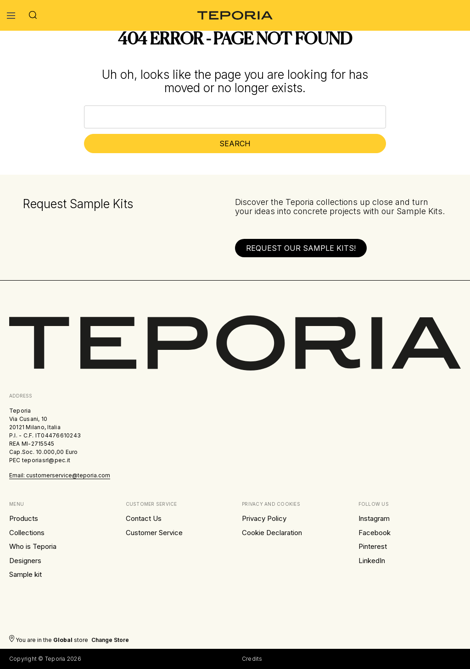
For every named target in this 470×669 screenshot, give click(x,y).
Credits (252, 658)
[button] (301, 248)
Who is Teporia (32, 546)
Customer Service (154, 532)
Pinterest (372, 546)
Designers (25, 560)
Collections (27, 532)
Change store (110, 640)
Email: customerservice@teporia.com (59, 475)
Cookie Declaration (272, 532)
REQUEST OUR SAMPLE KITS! (301, 248)
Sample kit (25, 574)
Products (23, 518)
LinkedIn (371, 560)
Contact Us (144, 518)
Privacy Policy (264, 518)
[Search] (33, 15)
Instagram (374, 518)
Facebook (374, 532)
